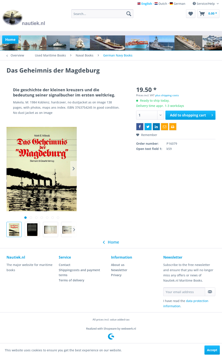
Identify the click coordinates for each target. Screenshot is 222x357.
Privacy (116, 275)
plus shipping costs (167, 95)
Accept (212, 350)
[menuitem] (102, 13)
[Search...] (102, 13)
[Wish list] (190, 13)
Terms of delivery (71, 280)
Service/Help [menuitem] (204, 4)
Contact (64, 265)
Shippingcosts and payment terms (79, 272)
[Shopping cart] (208, 13)
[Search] (128, 13)
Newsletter (119, 270)
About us (117, 265)
